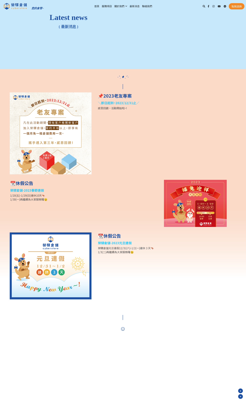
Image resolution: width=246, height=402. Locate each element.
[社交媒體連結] (208, 6)
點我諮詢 (237, 6)
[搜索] (204, 6)
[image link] (15, 6)
